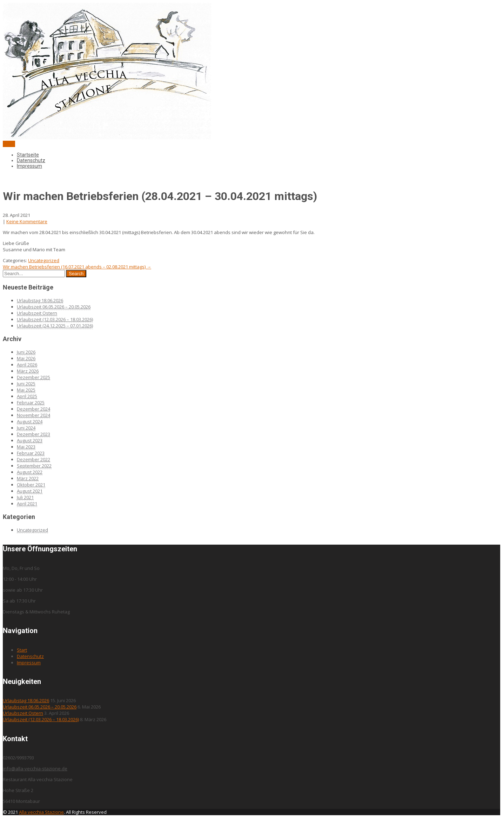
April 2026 (27, 364)
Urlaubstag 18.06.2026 (40, 300)
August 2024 (29, 421)
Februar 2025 (31, 402)
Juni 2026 (26, 352)
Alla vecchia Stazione (41, 812)
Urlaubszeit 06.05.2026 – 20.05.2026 (53, 307)
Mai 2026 (26, 358)
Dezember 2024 (33, 409)
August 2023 (29, 440)
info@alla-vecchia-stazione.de (35, 768)
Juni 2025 (26, 383)
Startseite (28, 155)
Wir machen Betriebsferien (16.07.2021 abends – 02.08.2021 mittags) (77, 267)
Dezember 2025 (33, 377)
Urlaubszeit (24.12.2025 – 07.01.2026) (55, 325)
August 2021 (29, 491)
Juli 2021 (25, 497)
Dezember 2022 (33, 459)
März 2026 (28, 371)
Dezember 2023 (33, 434)
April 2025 (27, 396)
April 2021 (27, 503)
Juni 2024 (26, 428)
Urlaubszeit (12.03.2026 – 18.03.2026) (55, 319)
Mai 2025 (26, 390)
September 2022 (34, 466)
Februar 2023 (31, 453)
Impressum (29, 166)
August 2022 (29, 472)
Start (22, 650)
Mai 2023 (26, 447)
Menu (9, 144)
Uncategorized (43, 260)
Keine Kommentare (26, 221)
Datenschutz (31, 160)
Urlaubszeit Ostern (37, 313)
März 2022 (28, 478)
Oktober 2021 (31, 484)
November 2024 (33, 415)
